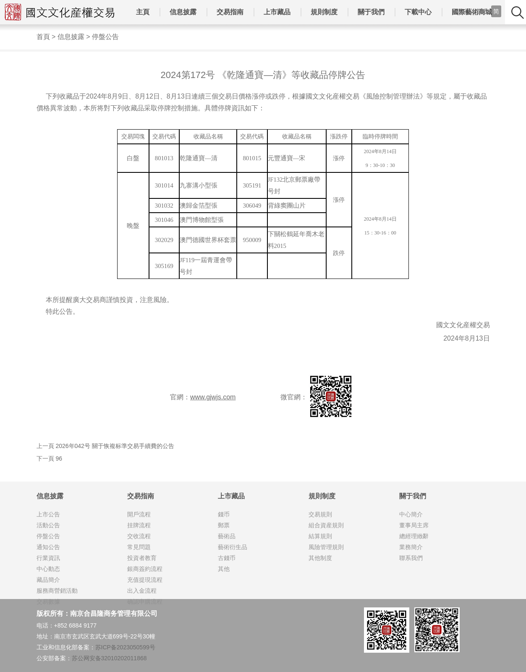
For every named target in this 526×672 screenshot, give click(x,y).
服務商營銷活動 (57, 590)
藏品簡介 (48, 579)
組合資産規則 (326, 525)
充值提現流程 (144, 579)
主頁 (142, 12)
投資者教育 (142, 558)
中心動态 (48, 568)
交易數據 (48, 601)
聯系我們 (411, 558)
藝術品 (227, 536)
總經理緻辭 (414, 536)
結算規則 (320, 536)
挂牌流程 (139, 525)
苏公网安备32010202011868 (109, 658)
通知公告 (48, 547)
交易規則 (320, 514)
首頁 (43, 36)
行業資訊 (48, 558)
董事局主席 (414, 525)
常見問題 (139, 547)
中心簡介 (411, 514)
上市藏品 (277, 12)
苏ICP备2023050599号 (125, 647)
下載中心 (418, 12)
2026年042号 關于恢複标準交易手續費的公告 (114, 446)
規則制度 (324, 12)
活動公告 (48, 525)
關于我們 (371, 12)
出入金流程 (142, 590)
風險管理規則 (326, 547)
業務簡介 (411, 547)
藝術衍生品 (232, 547)
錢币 (224, 514)
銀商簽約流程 (144, 568)
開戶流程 (139, 514)
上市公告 (48, 514)
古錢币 (227, 558)
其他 (224, 568)
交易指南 (230, 12)
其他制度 (320, 558)
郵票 (224, 525)
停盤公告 (105, 36)
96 (58, 458)
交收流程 (139, 536)
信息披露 (183, 12)
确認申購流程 (144, 601)
